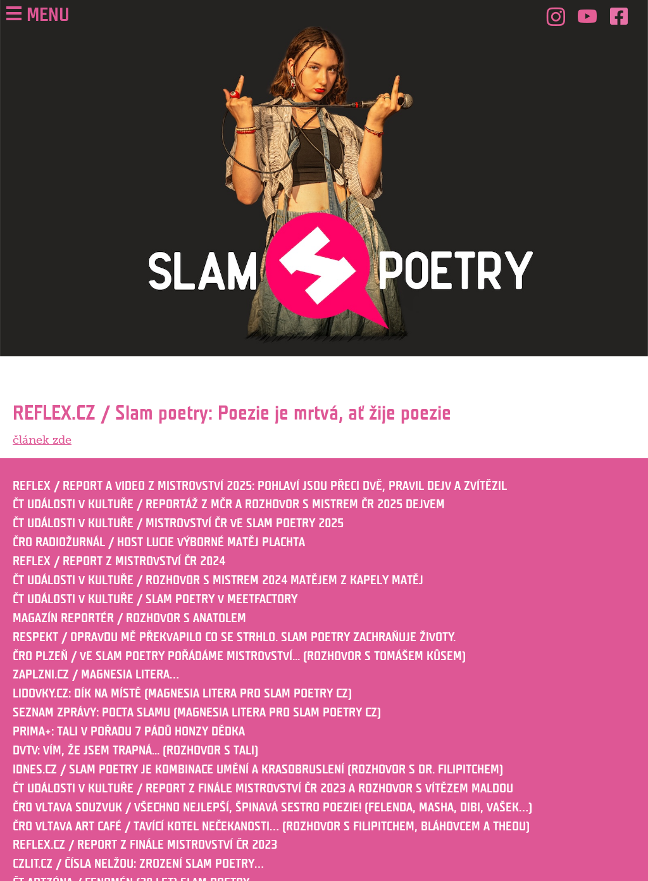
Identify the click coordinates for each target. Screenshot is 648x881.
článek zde (42, 440)
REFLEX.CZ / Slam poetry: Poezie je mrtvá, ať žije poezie (232, 413)
